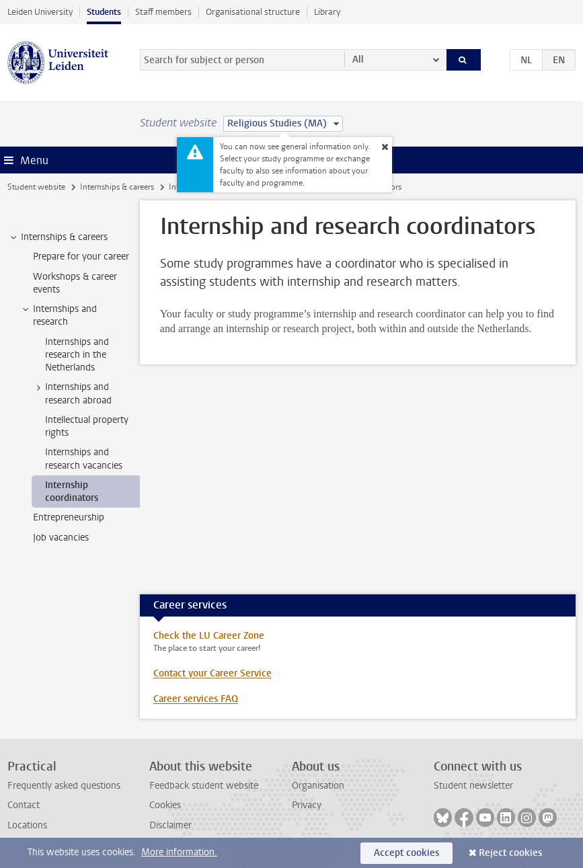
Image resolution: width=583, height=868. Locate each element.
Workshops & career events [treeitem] (75, 283)
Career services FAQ (195, 699)
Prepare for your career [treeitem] (81, 256)
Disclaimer (170, 825)
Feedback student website (203, 785)
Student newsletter (473, 785)
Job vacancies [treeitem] (61, 537)
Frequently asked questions (63, 785)
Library (327, 11)
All (358, 59)
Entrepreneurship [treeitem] (68, 517)
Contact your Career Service (212, 673)
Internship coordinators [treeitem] (71, 491)
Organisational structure (253, 11)
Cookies (165, 805)
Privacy (306, 805)
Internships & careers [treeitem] (58, 237)
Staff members (163, 11)
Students (104, 11)
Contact (23, 805)
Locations (27, 825)
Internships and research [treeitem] (58, 315)
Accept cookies (406, 852)
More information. (179, 852)
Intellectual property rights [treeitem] (86, 426)
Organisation (318, 785)
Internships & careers (117, 187)
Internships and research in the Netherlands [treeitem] (77, 355)
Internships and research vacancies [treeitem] (83, 458)
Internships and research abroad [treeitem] (72, 393)
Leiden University (40, 11)
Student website (36, 187)
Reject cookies (510, 852)
